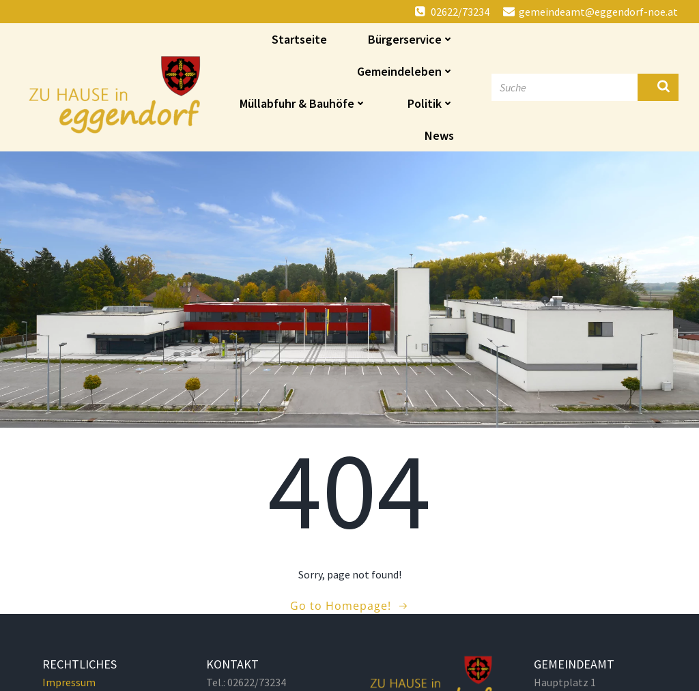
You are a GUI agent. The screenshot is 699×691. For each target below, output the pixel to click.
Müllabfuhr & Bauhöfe (303, 103)
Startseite (299, 39)
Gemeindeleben (405, 71)
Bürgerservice (411, 39)
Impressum (69, 682)
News (439, 135)
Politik (431, 103)
